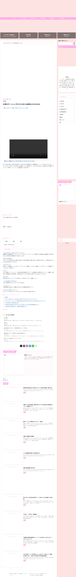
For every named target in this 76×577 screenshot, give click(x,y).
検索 (74, 43)
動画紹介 (61, 117)
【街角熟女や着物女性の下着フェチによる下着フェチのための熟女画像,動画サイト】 (22, 304)
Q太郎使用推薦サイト (63, 111)
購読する (61, 46)
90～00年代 (33, 18)
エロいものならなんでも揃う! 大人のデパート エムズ (13, 252)
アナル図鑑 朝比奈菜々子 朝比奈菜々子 (30, 443)
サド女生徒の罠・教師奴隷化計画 (11, 302)
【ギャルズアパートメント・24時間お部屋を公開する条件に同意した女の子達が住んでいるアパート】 (25, 300)
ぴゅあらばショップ (7, 264)
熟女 (5, 375)
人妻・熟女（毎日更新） (10, 314)
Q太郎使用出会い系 (63, 109)
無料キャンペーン (26, 354)
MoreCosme (5, 276)
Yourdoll (5, 270)
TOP (14, 18)
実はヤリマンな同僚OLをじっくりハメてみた (12, 337)
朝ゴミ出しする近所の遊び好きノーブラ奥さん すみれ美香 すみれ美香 (37, 483)
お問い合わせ (38, 567)
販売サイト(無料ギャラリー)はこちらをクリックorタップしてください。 (19, 161)
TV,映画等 (52, 18)
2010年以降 (43, 18)
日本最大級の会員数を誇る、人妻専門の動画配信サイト (16, 305)
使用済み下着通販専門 (7, 258)
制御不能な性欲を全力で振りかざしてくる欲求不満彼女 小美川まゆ (36, 384)
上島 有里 (5, 317)
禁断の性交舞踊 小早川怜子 (27, 457)
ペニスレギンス (6, 285)
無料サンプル (61, 119)
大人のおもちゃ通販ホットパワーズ (10, 289)
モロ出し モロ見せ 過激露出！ (29, 498)
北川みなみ (6, 377)
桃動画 (6, 297)
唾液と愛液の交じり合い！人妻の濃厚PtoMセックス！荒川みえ (16, 327)
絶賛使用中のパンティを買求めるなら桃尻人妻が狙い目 (14, 332)
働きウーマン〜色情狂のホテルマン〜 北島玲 (31, 415)
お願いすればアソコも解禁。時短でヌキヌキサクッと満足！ (16, 108)
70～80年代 (24, 18)
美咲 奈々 (5, 322)
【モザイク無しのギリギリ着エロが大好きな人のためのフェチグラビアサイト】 (21, 298)
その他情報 (62, 18)
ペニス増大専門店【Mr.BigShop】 (10, 281)
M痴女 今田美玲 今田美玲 (27, 428)
